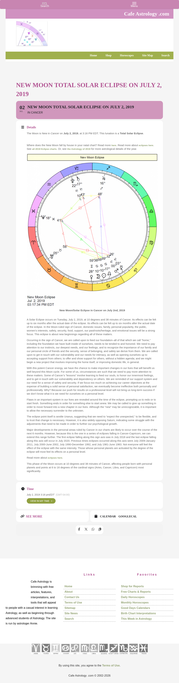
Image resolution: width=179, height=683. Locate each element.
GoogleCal (128, 516)
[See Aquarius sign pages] (133, 655)
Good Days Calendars (135, 607)
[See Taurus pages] (45, 655)
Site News (71, 613)
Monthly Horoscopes (135, 602)
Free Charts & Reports (136, 591)
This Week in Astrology (136, 618)
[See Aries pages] (35, 655)
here (114, 145)
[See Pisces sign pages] (143, 655)
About (69, 591)
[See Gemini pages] (55, 655)
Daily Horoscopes (133, 597)
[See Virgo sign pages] (84, 655)
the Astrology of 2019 (84, 148)
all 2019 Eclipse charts (46, 148)
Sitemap (70, 607)
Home (68, 586)
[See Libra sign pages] (93, 655)
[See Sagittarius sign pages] (114, 655)
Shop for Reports (132, 586)
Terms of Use (73, 602)
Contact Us (72, 597)
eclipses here (147, 145)
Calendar (108, 516)
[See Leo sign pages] (74, 655)
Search (69, 618)
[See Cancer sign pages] (65, 655)
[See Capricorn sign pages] (123, 655)
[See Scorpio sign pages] (103, 655)
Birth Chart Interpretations (138, 613)
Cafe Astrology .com (42, 32)
